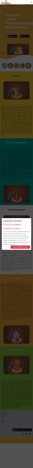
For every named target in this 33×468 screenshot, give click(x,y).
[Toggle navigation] (31, 2)
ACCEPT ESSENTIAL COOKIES (20, 247)
